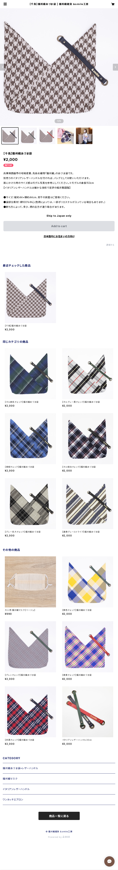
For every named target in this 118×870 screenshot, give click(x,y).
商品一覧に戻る (59, 816)
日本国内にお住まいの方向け (59, 236)
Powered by (59, 837)
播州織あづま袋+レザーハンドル (20, 768)
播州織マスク (10, 778)
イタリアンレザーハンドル (16, 789)
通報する (110, 245)
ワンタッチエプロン (13, 799)
